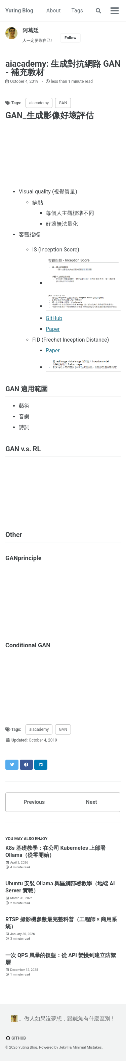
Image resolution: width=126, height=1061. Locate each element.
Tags (77, 10)
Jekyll (64, 1047)
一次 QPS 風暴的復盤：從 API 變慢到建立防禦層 (60, 958)
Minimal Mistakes (87, 1047)
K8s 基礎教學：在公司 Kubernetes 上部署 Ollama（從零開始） (55, 851)
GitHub (54, 318)
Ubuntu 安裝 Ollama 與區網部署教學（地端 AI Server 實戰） (60, 887)
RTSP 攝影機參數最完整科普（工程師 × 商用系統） (61, 923)
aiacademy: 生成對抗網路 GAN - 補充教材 (63, 68)
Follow (70, 38)
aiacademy (39, 103)
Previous (34, 802)
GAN (63, 103)
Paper (53, 329)
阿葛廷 (31, 30)
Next (91, 802)
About (53, 10)
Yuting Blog (19, 10)
